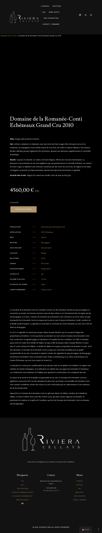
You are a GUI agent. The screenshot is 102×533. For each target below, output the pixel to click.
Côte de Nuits (46, 248)
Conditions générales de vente (22, 492)
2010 (43, 258)
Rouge (43, 253)
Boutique (57, 6)
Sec (42, 274)
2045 (43, 284)
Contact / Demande (51, 24)
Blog (22, 485)
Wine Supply (54, 12)
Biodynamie (45, 269)
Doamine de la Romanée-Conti (53, 227)
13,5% (43, 279)
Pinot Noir (45, 263)
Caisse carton (46, 289)
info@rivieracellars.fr (51, 491)
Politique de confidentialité (22, 496)
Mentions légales (22, 500)
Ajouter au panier (23, 209)
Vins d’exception (51, 18)
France (43, 237)
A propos (45, 6)
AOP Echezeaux (47, 232)
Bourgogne (45, 242)
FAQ (44, 12)
